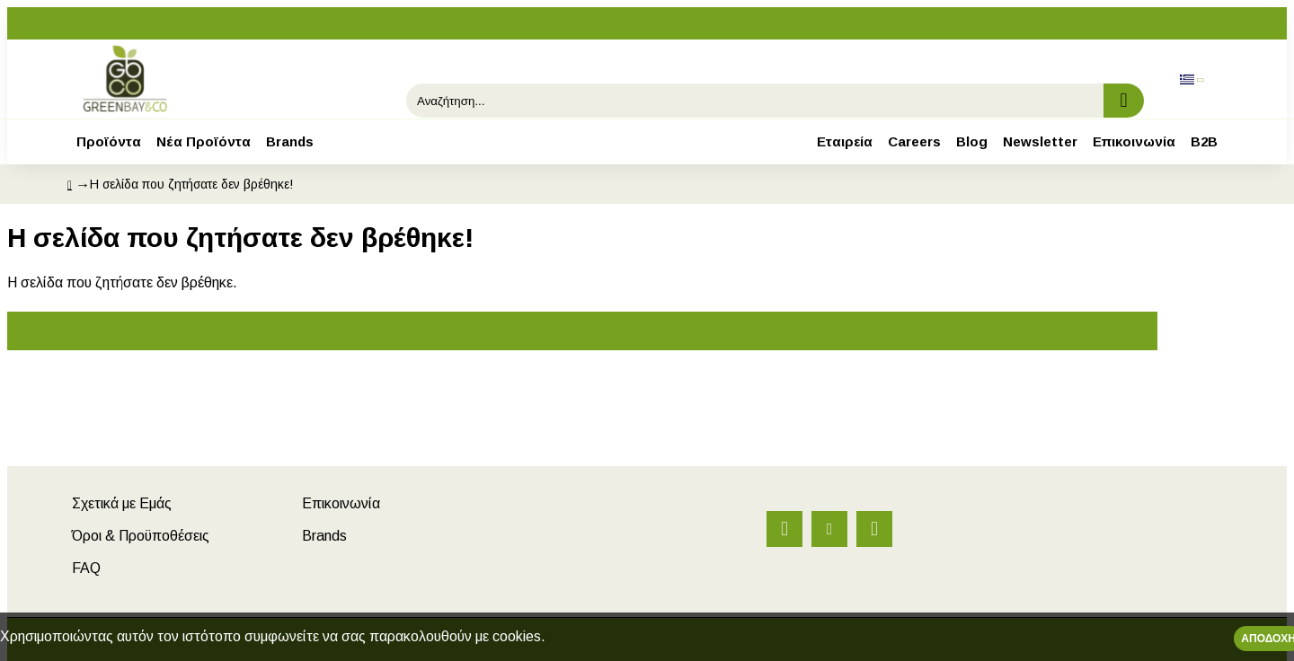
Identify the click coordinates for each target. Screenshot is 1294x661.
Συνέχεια (582, 331)
